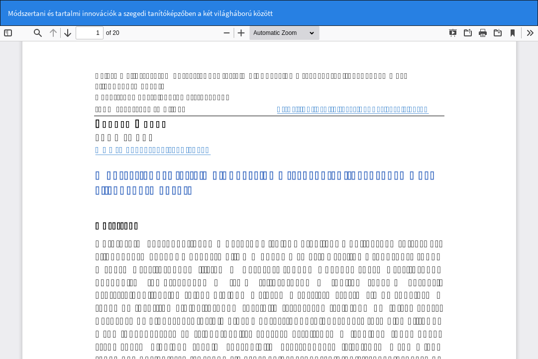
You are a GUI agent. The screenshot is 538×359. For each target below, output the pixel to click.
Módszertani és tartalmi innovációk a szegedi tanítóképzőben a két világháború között (140, 13)
